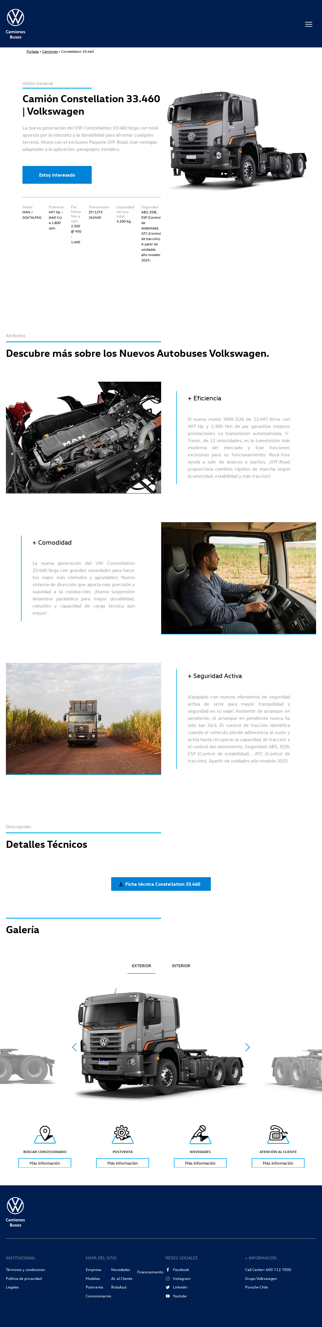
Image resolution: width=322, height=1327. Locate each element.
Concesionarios (98, 1296)
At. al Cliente (121, 1278)
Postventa (94, 1287)
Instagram (178, 1278)
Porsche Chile (256, 1287)
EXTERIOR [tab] (141, 965)
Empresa (93, 1269)
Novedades (120, 1269)
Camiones (50, 51)
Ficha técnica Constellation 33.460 (159, 884)
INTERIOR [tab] (181, 965)
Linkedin (176, 1287)
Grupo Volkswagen (261, 1278)
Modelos (93, 1278)
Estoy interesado (57, 175)
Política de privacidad (24, 1278)
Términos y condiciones (25, 1269)
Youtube (176, 1296)
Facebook (177, 1269)
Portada (33, 51)
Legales (12, 1287)
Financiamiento (150, 1272)
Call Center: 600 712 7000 (268, 1269)
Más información (45, 1162)
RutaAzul (118, 1287)
